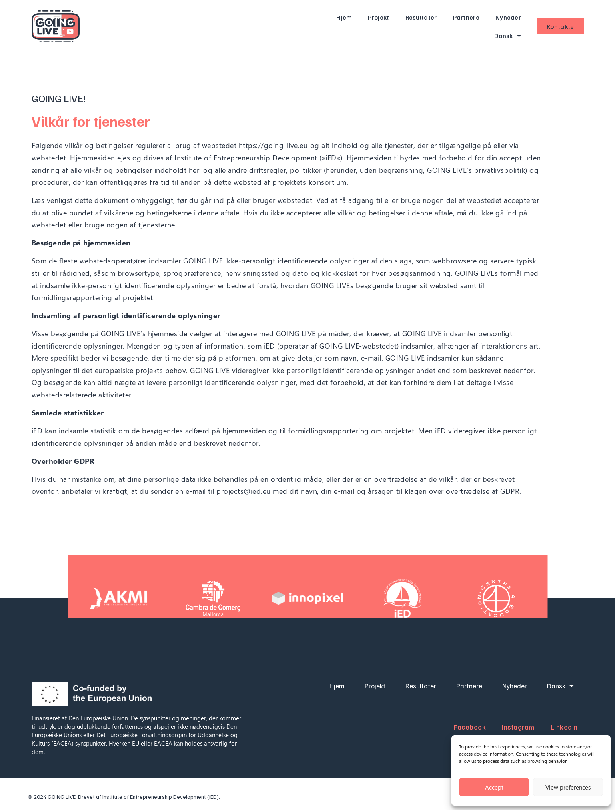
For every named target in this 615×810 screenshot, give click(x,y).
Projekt (378, 17)
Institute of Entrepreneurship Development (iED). (161, 796)
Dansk (507, 35)
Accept (494, 787)
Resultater (421, 17)
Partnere (466, 17)
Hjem (344, 17)
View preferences (568, 787)
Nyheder (508, 17)
